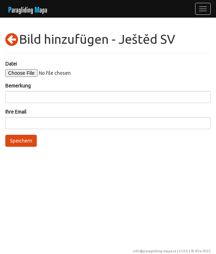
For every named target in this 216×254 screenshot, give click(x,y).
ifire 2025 (203, 251)
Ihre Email (16, 112)
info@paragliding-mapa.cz (154, 251)
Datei (11, 64)
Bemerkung (18, 86)
